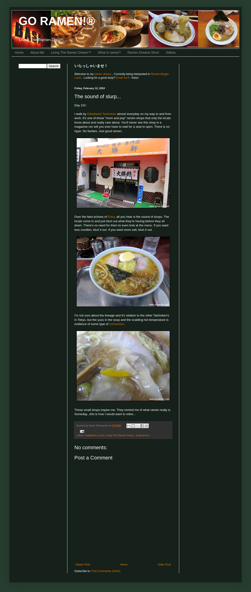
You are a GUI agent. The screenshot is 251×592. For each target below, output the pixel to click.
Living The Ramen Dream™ (71, 52)
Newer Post (83, 564)
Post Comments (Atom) (105, 571)
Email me (122, 77)
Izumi (101, 435)
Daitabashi (91, 435)
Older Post (164, 564)
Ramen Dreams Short (143, 52)
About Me (37, 52)
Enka (111, 216)
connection (116, 324)
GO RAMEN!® (57, 21)
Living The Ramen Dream (120, 435)
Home (19, 52)
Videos (171, 52)
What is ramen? (109, 52)
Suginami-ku (142, 435)
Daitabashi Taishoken (101, 114)
